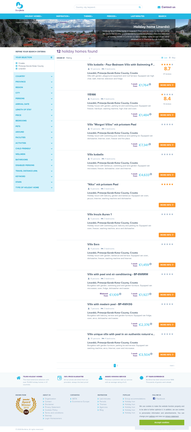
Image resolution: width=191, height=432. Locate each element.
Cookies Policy (51, 410)
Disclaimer (49, 404)
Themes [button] (88, 16)
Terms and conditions (54, 413)
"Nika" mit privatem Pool (102, 184)
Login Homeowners (53, 418)
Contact (48, 401)
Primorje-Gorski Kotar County (113, 73)
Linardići (91, 73)
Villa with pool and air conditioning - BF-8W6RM (117, 274)
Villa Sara (93, 244)
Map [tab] (171, 58)
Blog (101, 410)
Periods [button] (112, 16)
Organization (50, 399)
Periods (103, 401)
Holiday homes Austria (134, 407)
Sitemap (48, 415)
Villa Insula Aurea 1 (99, 214)
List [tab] (164, 58)
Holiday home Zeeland (134, 401)
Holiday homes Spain (134, 413)
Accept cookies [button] (161, 422)
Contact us (168, 7)
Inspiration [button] (63, 16)
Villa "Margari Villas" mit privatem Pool (111, 124)
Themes (103, 404)
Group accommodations (135, 399)
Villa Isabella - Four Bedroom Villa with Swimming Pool (121, 64)
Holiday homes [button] (33, 16)
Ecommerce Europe (80, 401)
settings (152, 416)
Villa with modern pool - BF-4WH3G (109, 304)
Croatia (134, 73)
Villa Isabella (95, 154)
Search (162, 16)
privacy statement (172, 416)
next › (172, 365)
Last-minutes (137, 16)
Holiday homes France (134, 404)
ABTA (74, 399)
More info (167, 85)
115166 (91, 94)
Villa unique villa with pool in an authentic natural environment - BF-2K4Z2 (134, 334)
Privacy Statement (52, 407)
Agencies (104, 407)
